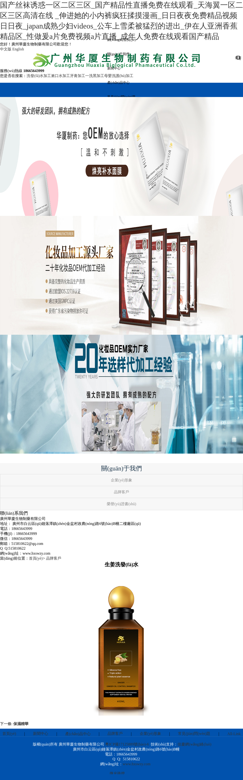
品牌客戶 (53, 558)
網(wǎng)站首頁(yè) (121, 40)
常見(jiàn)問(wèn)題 (194, 734)
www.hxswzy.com (136, 764)
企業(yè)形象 (150, 734)
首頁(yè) (36, 558)
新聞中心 (40, 734)
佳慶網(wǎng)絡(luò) (194, 744)
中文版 (5, 49)
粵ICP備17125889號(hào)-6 (127, 744)
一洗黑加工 (94, 76)
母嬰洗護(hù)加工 (118, 76)
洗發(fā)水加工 (39, 76)
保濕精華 (20, 724)
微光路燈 (117, 774)
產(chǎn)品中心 (118, 82)
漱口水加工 (60, 76)
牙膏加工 (77, 76)
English (18, 49)
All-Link (234, 734)
